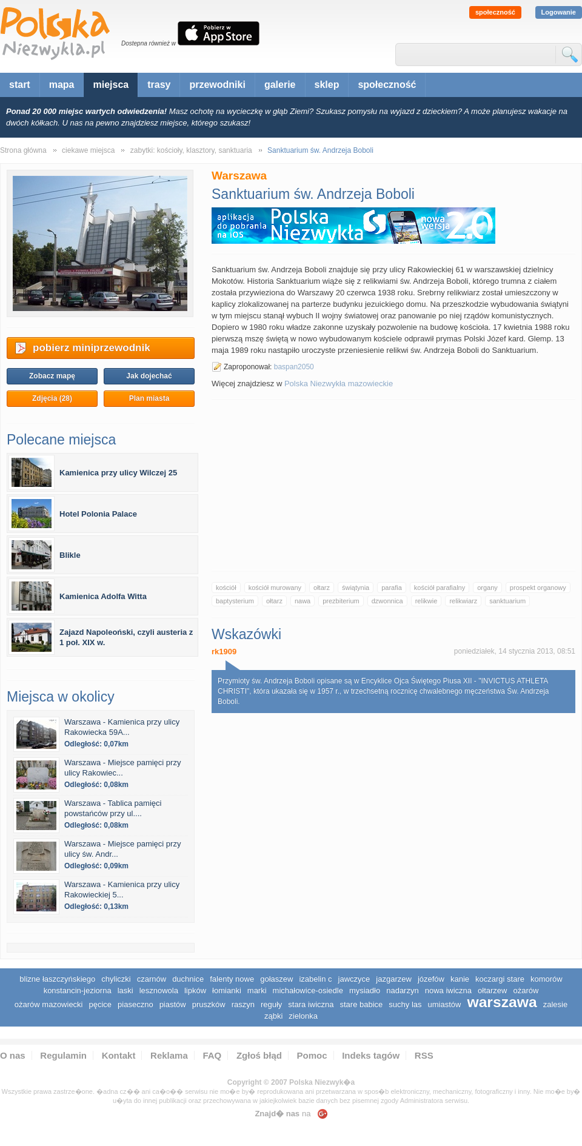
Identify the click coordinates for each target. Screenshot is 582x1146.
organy (487, 587)
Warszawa (502, 1002)
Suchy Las (405, 1004)
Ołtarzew (492, 990)
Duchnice (188, 978)
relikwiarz (463, 601)
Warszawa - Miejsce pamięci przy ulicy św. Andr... (122, 849)
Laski (125, 990)
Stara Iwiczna (310, 1004)
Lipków (195, 990)
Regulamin (63, 1055)
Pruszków (209, 1004)
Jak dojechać (149, 376)
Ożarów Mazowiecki (49, 1004)
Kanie (459, 978)
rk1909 (224, 651)
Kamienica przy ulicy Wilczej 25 (118, 472)
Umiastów (444, 1004)
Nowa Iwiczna (448, 990)
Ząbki (273, 1015)
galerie (280, 84)
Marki (257, 990)
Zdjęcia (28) (52, 398)
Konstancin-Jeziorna (78, 990)
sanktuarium (507, 601)
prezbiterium (341, 601)
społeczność (495, 12)
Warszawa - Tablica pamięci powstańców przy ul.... (112, 808)
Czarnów (151, 978)
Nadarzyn (402, 990)
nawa (302, 601)
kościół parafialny (439, 587)
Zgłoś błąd (259, 1055)
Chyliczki (115, 978)
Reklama (169, 1055)
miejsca (111, 84)
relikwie (426, 601)
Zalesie (555, 1004)
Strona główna (23, 150)
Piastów (172, 1004)
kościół (226, 587)
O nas (12, 1055)
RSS (424, 1055)
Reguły (271, 1004)
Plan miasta (149, 398)
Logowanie (558, 12)
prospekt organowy (538, 587)
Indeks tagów (371, 1055)
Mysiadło (364, 990)
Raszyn (243, 1004)
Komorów (546, 978)
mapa (62, 84)
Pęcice (100, 1004)
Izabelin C (315, 978)
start (19, 84)
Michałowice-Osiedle (308, 990)
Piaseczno (135, 1004)
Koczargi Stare (499, 978)
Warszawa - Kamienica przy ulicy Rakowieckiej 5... (121, 889)
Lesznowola (158, 990)
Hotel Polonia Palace (98, 513)
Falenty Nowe (232, 978)
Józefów (431, 978)
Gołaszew (276, 978)
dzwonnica (387, 601)
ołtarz (321, 587)
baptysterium (235, 601)
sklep (327, 84)
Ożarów (525, 990)
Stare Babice (361, 1004)
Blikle (70, 555)
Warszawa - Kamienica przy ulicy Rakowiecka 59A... (121, 727)
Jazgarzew (394, 978)
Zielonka (303, 1015)
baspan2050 (294, 367)
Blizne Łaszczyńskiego (57, 978)
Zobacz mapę (52, 376)
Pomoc (312, 1055)
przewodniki (217, 84)
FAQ (211, 1055)
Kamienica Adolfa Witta (103, 596)
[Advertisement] (393, 485)
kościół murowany (275, 587)
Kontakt (119, 1055)
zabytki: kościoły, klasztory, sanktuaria (191, 150)
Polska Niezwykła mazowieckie (338, 383)
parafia (391, 587)
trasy (158, 84)
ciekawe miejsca (88, 150)
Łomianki (226, 990)
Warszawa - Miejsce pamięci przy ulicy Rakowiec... (122, 767)
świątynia (355, 587)
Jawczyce (354, 978)
